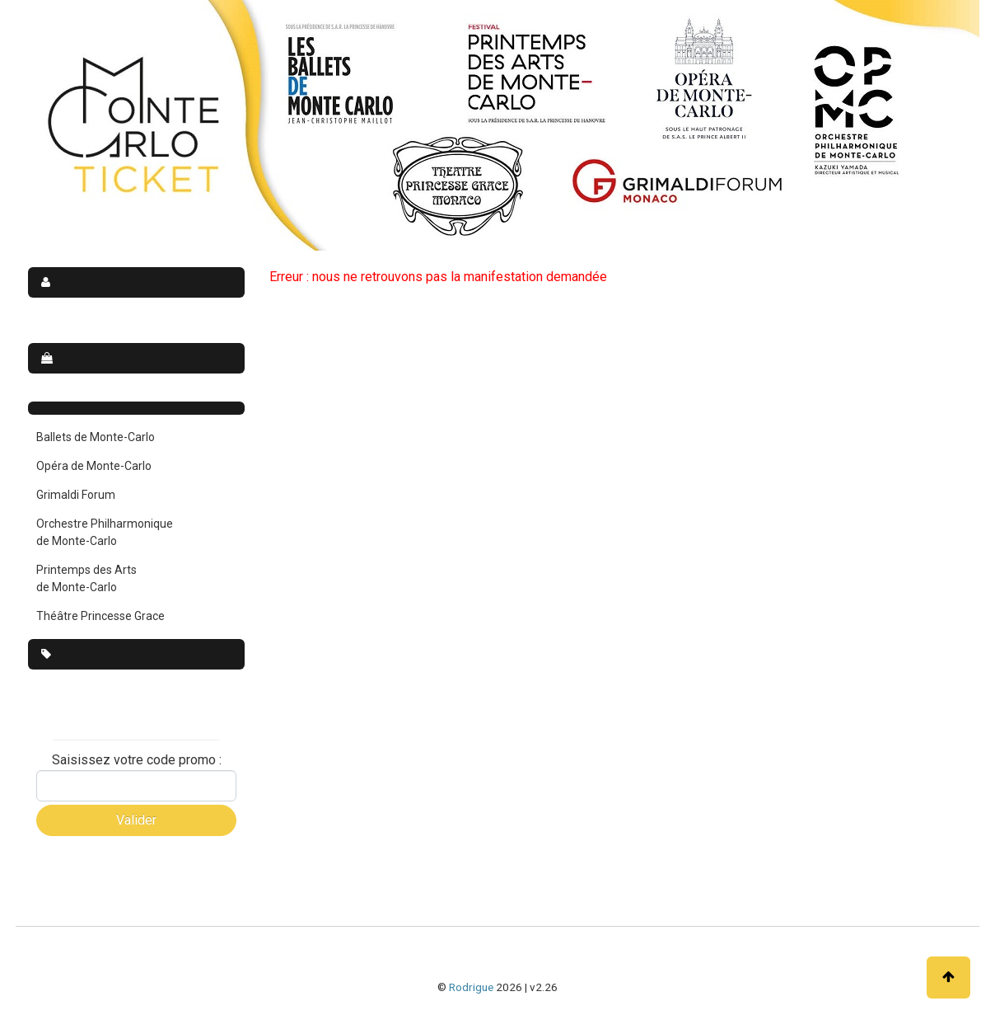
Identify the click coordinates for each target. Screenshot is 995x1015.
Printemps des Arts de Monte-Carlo (86, 578)
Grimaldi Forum (75, 494)
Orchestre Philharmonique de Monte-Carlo (104, 532)
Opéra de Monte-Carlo (94, 465)
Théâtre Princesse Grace (100, 616)
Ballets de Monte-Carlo (95, 437)
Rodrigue (471, 987)
